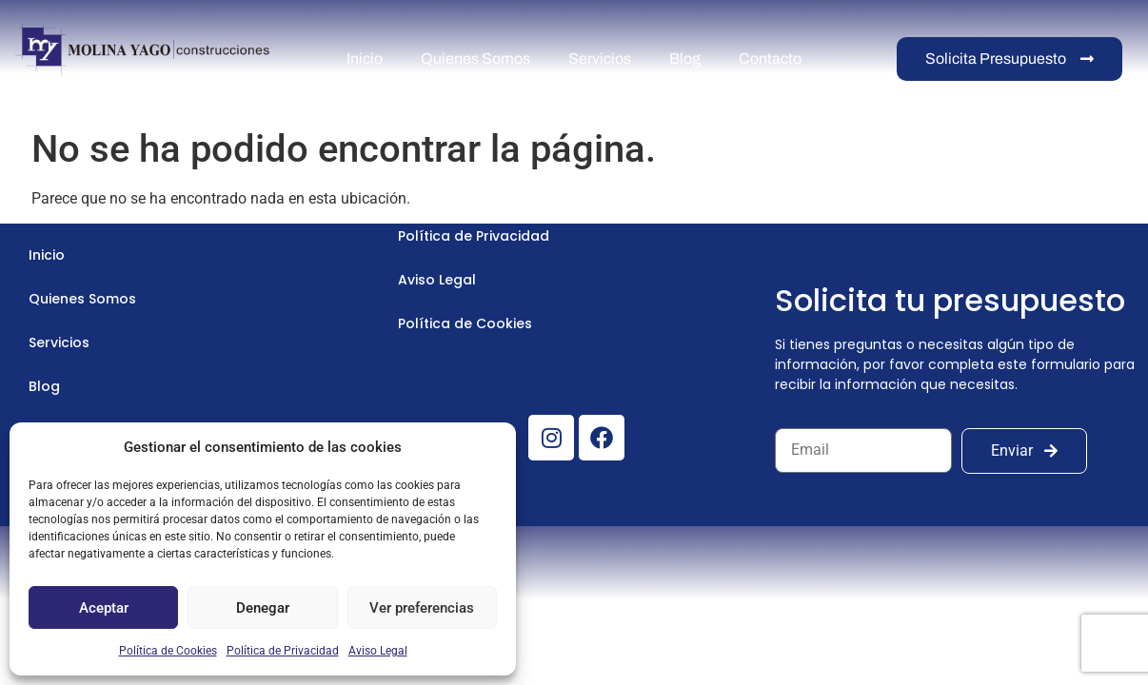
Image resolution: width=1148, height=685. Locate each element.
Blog (685, 58)
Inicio (364, 58)
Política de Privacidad (283, 650)
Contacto (770, 58)
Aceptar (104, 607)
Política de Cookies (168, 650)
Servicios (599, 58)
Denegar (262, 607)
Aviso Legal (377, 650)
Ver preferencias (421, 607)
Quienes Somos (475, 58)
